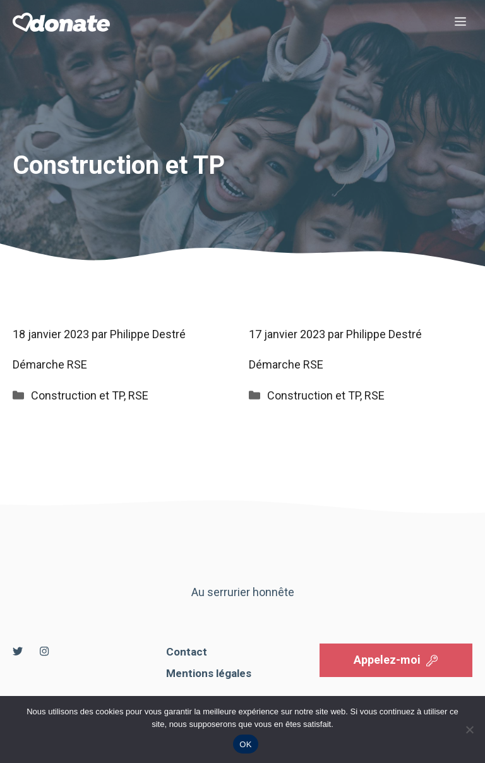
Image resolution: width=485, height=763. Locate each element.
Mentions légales (208, 673)
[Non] (469, 729)
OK (245, 744)
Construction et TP (77, 395)
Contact (186, 651)
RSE (138, 395)
